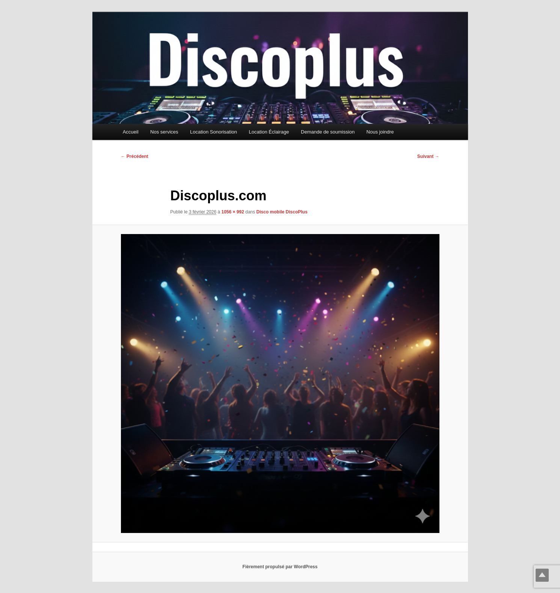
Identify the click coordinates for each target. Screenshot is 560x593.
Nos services (164, 132)
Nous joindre (380, 132)
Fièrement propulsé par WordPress (280, 566)
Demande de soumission (328, 132)
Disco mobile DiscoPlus (282, 212)
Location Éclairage (269, 132)
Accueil (131, 132)
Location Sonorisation (213, 132)
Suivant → (428, 156)
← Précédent (134, 156)
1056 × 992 (232, 212)
